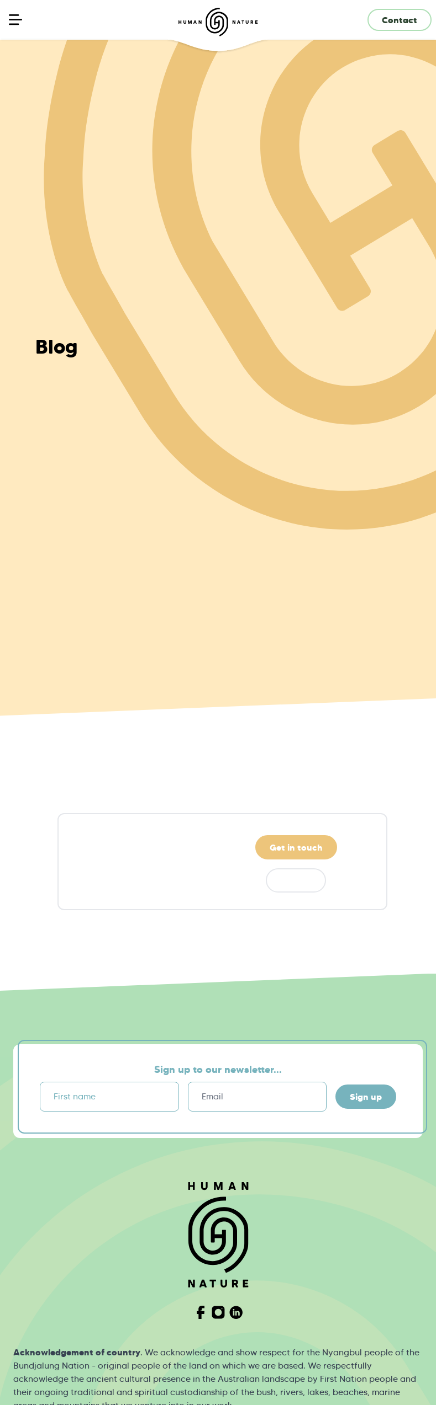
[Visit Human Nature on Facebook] (200, 1312)
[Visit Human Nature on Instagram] (218, 1312)
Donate (296, 880)
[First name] (109, 1097)
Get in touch (296, 847)
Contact (399, 19)
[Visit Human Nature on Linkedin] (236, 1312)
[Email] (257, 1097)
